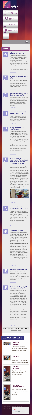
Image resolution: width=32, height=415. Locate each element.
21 (15, 328)
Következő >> (14, 330)
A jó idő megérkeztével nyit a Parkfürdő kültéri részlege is (19, 207)
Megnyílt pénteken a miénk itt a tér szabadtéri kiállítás (19, 287)
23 (18, 328)
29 (27, 328)
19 (12, 328)
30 (28, 328)
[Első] (4, 328)
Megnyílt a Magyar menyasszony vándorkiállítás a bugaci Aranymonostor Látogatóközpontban (19, 161)
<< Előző (8, 328)
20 (14, 328)
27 (24, 328)
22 (17, 328)
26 (22, 328)
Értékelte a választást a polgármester (17, 128)
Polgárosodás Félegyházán (18, 269)
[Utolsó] (19, 330)
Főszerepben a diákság (16, 230)
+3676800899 (9, 24)
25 (21, 328)
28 (25, 328)
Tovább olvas (13, 72)
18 (11, 328)
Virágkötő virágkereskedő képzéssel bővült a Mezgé (18, 112)
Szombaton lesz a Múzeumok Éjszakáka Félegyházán (19, 94)
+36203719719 (10, 30)
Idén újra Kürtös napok (17, 53)
